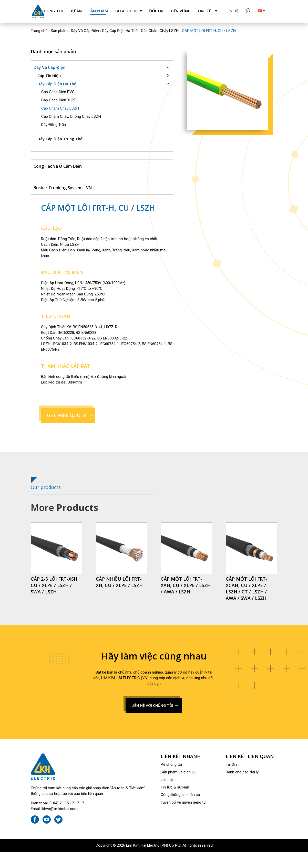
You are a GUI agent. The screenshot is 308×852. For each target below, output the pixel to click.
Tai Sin (231, 764)
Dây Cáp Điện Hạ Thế (120, 30)
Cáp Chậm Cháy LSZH (160, 30)
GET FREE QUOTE (66, 415)
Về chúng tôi (49, 10)
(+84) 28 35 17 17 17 (66, 803)
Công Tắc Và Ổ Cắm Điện (58, 166)
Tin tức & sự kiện (175, 787)
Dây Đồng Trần (53, 124)
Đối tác (157, 10)
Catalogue (126, 10)
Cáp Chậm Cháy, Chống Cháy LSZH (71, 116)
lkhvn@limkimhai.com (60, 808)
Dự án (75, 10)
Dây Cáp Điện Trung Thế (60, 138)
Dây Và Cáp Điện (85, 30)
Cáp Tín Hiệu (49, 75)
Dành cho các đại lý (242, 772)
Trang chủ (39, 30)
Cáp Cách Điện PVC (58, 92)
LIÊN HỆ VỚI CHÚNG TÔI (152, 705)
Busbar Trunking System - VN (63, 187)
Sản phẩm (98, 10)
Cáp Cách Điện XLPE (58, 100)
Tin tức (205, 10)
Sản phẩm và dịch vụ (178, 772)
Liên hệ (231, 10)
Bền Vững (181, 10)
